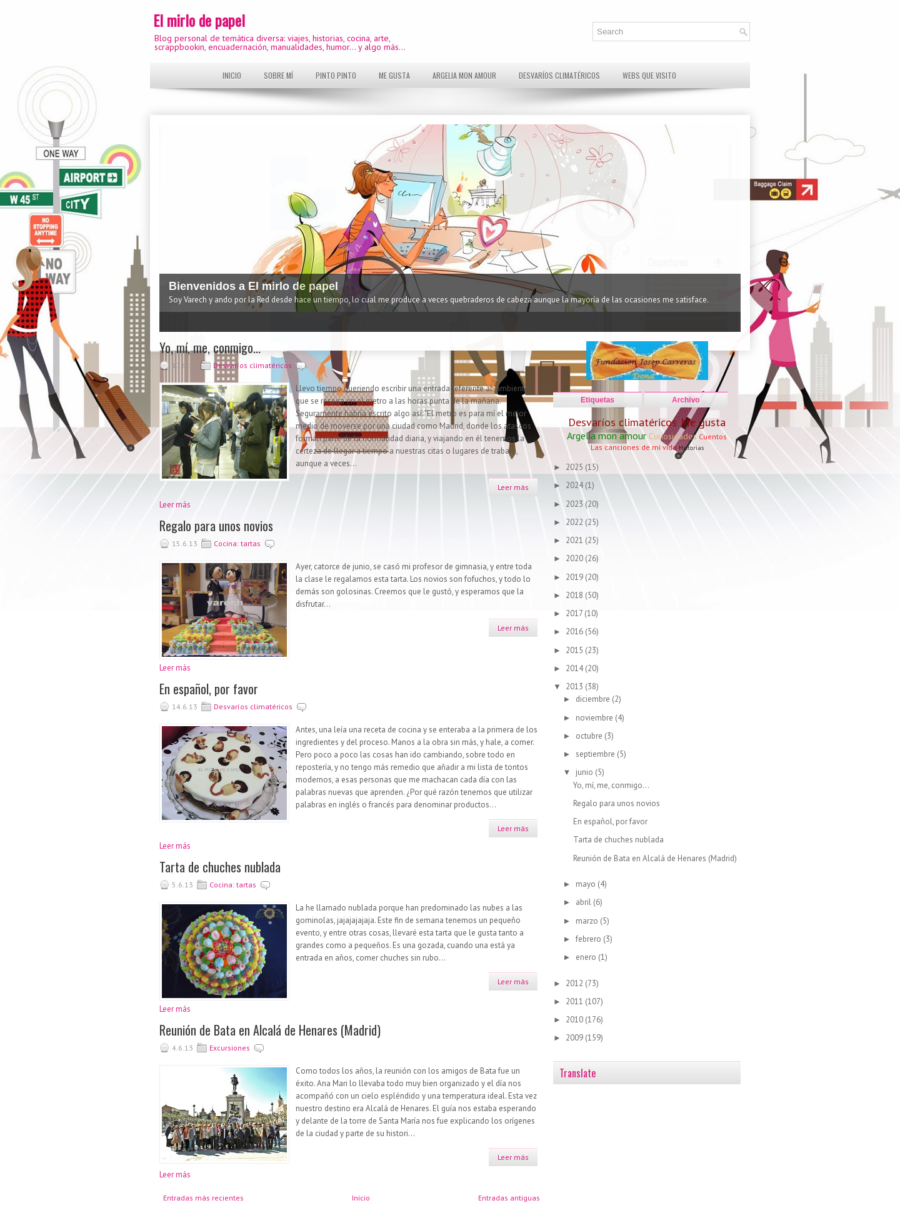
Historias (691, 448)
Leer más (513, 487)
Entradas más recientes (203, 1197)
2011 (575, 1001)
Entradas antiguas (509, 1197)
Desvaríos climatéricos (559, 75)
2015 (575, 650)
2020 (575, 558)
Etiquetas (597, 400)
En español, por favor (208, 688)
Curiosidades (673, 436)
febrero (589, 939)
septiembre (596, 754)
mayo (587, 884)
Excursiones (229, 1047)
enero (587, 957)
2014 (575, 668)
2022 (575, 522)
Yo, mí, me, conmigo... (210, 347)
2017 (575, 613)
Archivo (686, 400)
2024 (575, 485)
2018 (575, 595)
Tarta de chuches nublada (220, 867)
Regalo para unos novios (216, 525)
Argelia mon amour (464, 75)
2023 (575, 504)
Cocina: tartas (237, 543)
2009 (575, 1037)
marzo (588, 921)
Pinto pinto (336, 75)
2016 (575, 631)
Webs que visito (649, 75)
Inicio (231, 75)
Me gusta (394, 75)
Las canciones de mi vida (634, 447)
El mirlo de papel (199, 20)
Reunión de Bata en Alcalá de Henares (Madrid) (270, 1030)
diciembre (594, 699)
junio (585, 772)
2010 (575, 1019)
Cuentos (713, 436)
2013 (575, 686)
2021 (575, 540)
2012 (575, 983)
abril (584, 902)
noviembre (595, 717)
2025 (575, 467)
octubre (590, 736)
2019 (575, 577)
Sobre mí (278, 75)
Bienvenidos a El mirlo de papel (253, 286)
